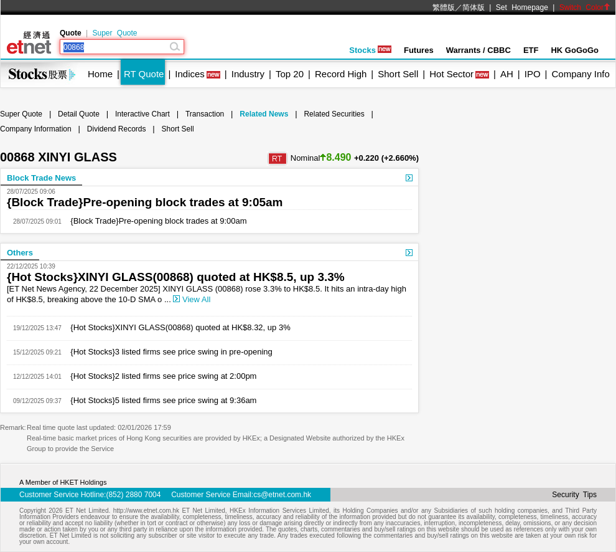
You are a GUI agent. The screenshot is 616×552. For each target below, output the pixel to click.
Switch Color (584, 7)
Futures (419, 50)
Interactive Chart (142, 114)
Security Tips (574, 494)
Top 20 (290, 74)
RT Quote (144, 74)
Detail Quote (79, 114)
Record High (340, 74)
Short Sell (398, 74)
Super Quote (114, 33)
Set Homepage (522, 7)
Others (20, 252)
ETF (531, 50)
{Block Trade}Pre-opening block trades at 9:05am (145, 202)
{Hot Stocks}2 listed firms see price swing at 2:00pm (159, 376)
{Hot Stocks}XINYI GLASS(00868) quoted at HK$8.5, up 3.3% (176, 276)
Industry (247, 74)
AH (506, 74)
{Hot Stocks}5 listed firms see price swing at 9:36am (159, 400)
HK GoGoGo (575, 50)
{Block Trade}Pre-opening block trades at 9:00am (154, 221)
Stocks (370, 50)
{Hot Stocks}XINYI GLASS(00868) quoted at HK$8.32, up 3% (176, 327)
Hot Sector (451, 74)
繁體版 (443, 7)
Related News (264, 114)
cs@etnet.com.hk (282, 494)
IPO (533, 74)
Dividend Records (116, 129)
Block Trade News (41, 178)
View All (191, 299)
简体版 (473, 7)
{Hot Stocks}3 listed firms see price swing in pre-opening (167, 351)
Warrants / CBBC (478, 50)
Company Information (36, 129)
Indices (190, 74)
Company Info (580, 74)
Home (100, 74)
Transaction (204, 114)
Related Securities (334, 114)
